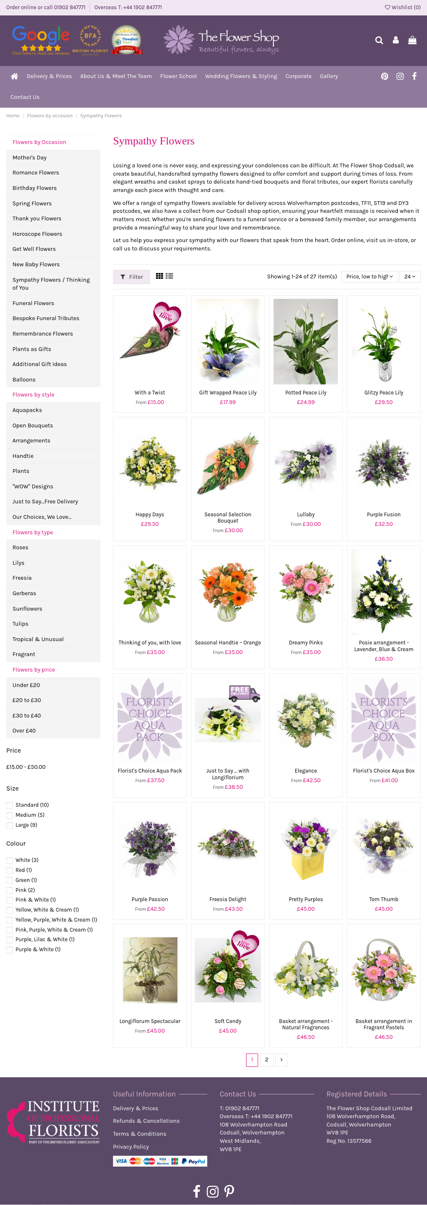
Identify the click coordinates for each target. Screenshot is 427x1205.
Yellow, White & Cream (47, 910)
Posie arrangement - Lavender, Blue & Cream (383, 645)
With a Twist (150, 392)
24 (410, 276)
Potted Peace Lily (306, 392)
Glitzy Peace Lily (383, 392)
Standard (32, 805)
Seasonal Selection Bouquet (227, 517)
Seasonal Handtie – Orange (228, 642)
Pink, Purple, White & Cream (54, 930)
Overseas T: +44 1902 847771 (128, 7)
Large (26, 825)
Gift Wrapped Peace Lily (228, 392)
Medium (30, 815)
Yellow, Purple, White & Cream (56, 920)
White (26, 860)
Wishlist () (403, 7)
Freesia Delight (227, 899)
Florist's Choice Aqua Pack (150, 771)
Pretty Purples (306, 899)
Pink (25, 890)
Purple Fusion (384, 514)
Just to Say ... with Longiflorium (227, 774)
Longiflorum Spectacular (149, 1021)
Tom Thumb (384, 899)
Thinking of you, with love (149, 642)
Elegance (306, 771)
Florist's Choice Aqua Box (384, 771)
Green (26, 880)
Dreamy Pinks (306, 642)
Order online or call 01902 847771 (46, 7)
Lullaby (305, 514)
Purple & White (37, 949)
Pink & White (35, 900)
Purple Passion (150, 899)
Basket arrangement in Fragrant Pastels (384, 1024)
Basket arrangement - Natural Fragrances (306, 1024)
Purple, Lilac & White (45, 939)
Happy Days (150, 514)
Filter (132, 276)
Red (23, 870)
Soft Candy (227, 1021)
